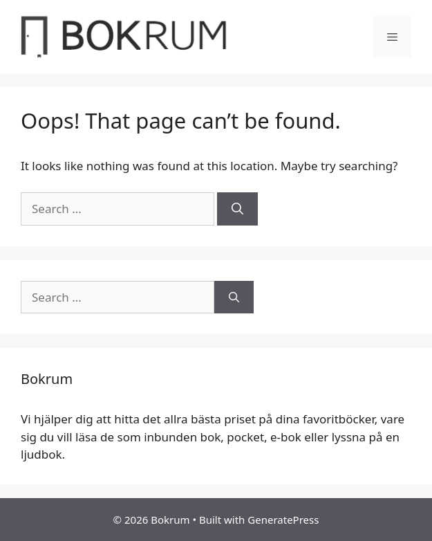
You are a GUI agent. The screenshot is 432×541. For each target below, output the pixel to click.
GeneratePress (283, 519)
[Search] (237, 209)
